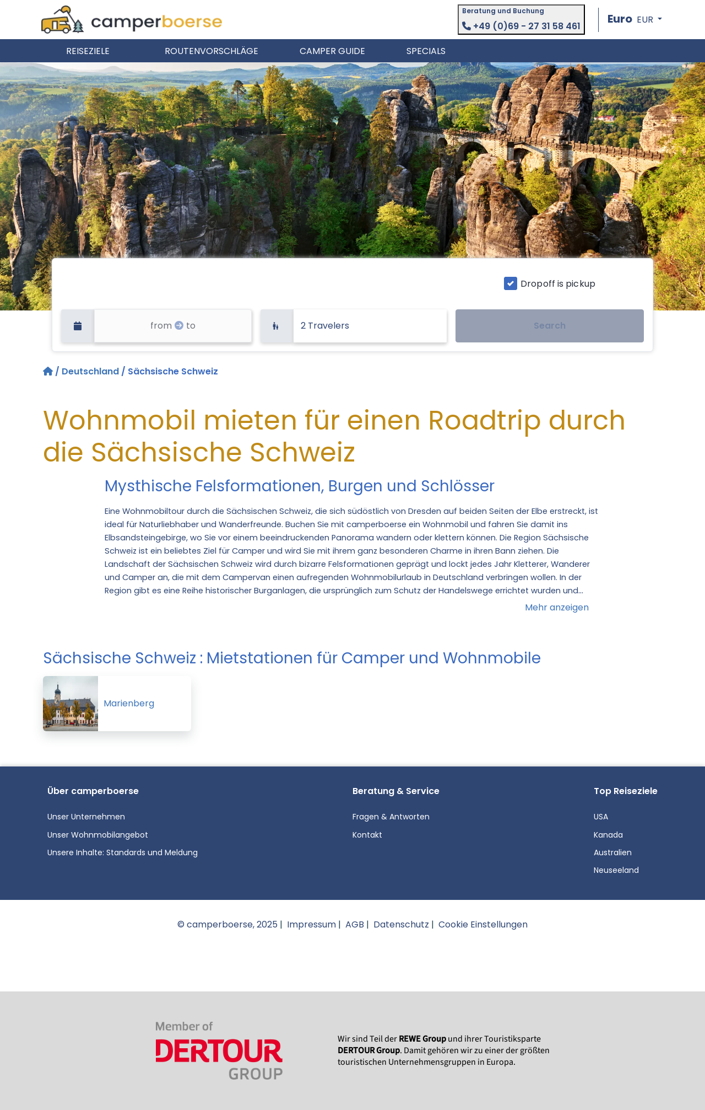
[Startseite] (49, 371)
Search (550, 325)
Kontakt (367, 834)
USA (601, 816)
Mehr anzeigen (557, 607)
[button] (635, 19)
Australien (613, 852)
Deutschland (90, 371)
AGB (354, 924)
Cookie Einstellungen (483, 924)
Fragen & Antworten (391, 816)
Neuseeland (616, 870)
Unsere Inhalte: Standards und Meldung (122, 852)
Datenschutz (401, 924)
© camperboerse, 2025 (227, 924)
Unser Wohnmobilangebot (97, 834)
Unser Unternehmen (86, 816)
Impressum (311, 924)
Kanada (608, 834)
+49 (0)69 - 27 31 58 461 (521, 26)
